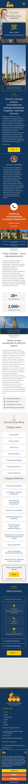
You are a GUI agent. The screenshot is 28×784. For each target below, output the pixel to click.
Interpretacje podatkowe (14, 510)
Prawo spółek (14, 435)
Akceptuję (14, 770)
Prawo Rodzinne (14, 454)
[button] (25, 752)
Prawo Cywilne (14, 441)
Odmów (14, 774)
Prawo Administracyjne (14, 460)
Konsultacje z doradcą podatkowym (14, 493)
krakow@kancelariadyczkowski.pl (14, 634)
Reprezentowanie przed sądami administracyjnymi (14, 526)
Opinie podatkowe (14, 545)
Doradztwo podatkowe (14, 486)
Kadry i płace (14, 32)
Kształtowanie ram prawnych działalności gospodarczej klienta (14, 536)
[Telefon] (14, 618)
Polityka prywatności (14, 782)
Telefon (14, 621)
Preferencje (14, 779)
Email (14, 632)
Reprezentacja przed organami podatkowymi (14, 502)
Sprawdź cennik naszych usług (14, 579)
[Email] (14, 629)
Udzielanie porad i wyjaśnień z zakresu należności (14, 560)
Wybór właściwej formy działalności (14, 517)
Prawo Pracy (14, 447)
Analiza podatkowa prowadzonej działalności (14, 552)
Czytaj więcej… (7, 144)
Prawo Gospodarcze (14, 467)
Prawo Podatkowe (14, 473)
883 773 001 (14, 226)
